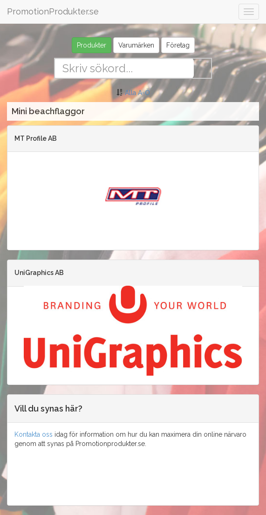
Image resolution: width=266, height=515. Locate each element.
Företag (178, 45)
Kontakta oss (33, 434)
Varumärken (136, 45)
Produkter (91, 45)
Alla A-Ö (137, 92)
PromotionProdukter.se (53, 11)
